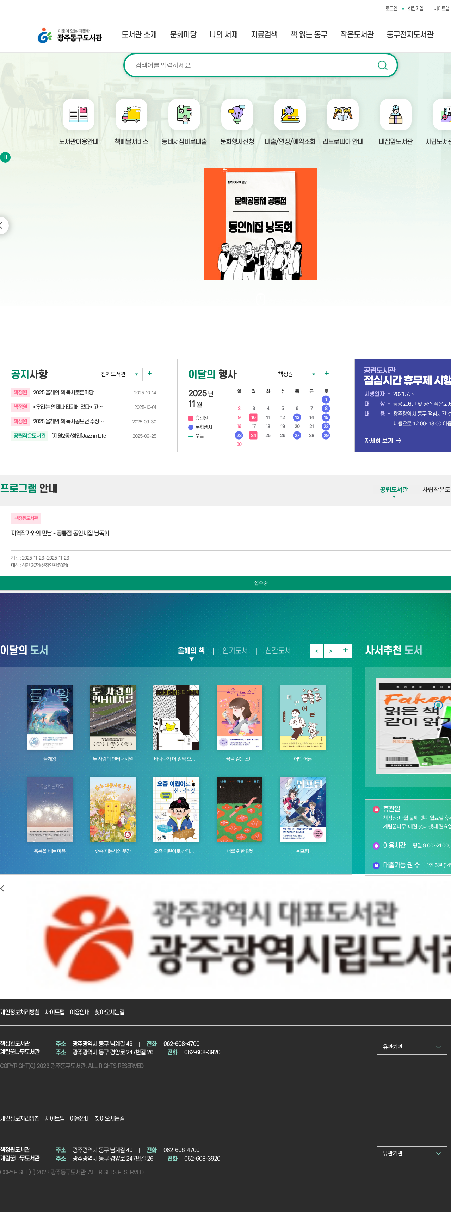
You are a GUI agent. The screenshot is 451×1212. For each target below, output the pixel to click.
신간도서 (278, 651)
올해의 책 (191, 651)
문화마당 (183, 35)
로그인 (391, 8)
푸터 (438, 741)
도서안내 (438, 730)
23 (238, 435)
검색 (383, 65)
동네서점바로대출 (184, 142)
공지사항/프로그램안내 (438, 718)
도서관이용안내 (78, 142)
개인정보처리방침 (19, 1012)
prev (316, 651)
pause (6, 157)
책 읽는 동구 (308, 35)
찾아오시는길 (109, 1012)
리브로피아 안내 (342, 142)
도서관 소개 (139, 35)
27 (297, 435)
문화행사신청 (237, 142)
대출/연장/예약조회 (290, 142)
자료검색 (264, 35)
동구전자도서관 (410, 35)
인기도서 (235, 651)
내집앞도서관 (396, 142)
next (330, 651)
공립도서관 (394, 489)
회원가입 (415, 8)
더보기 (149, 374)
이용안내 (79, 1012)
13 (297, 417)
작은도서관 (357, 35)
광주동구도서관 (45, 30)
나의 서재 (223, 35)
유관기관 (392, 1047)
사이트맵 (54, 1012)
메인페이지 (438, 705)
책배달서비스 (131, 142)
